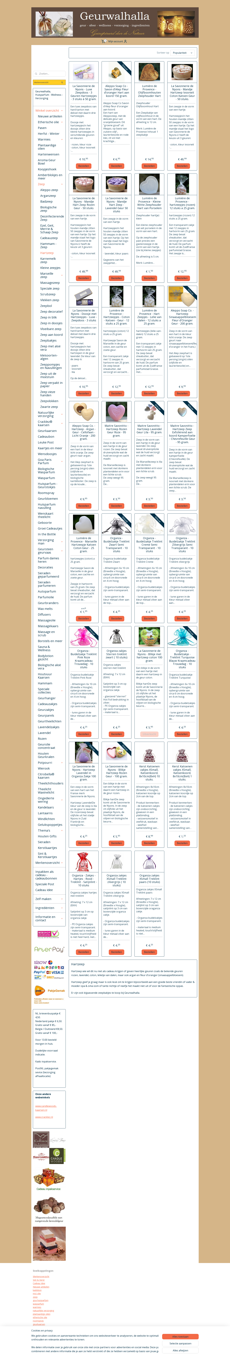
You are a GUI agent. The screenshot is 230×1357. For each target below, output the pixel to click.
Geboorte (45, 523)
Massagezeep (50, 283)
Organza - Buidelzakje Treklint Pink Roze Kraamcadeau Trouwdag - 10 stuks (84, 659)
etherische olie (40, 1317)
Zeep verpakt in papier (51, 384)
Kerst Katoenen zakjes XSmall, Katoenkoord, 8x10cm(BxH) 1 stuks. (182, 773)
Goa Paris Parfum (50, 461)
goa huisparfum (40, 1300)
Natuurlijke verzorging (50, 414)
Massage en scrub (46, 633)
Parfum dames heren (48, 560)
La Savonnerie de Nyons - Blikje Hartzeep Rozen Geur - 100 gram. (116, 771)
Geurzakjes (46, 710)
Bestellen (83, 166)
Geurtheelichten (49, 721)
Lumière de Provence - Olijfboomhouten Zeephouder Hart (149, 90)
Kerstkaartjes (47, 848)
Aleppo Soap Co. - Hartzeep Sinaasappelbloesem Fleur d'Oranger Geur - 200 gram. (182, 317)
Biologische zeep (48, 209)
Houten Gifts (47, 836)
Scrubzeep (48, 294)
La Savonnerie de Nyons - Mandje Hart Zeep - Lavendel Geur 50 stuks (116, 205)
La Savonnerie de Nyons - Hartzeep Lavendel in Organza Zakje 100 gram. (83, 773)
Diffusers (44, 614)
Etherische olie (50, 122)
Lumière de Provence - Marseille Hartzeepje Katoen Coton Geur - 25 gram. (83, 545)
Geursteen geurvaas (50, 550)
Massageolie (47, 620)
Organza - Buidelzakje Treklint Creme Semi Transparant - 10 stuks (149, 545)
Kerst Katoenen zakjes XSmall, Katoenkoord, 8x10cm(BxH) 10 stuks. (149, 773)
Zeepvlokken (49, 401)
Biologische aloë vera (49, 666)
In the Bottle (47, 534)
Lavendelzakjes (48, 727)
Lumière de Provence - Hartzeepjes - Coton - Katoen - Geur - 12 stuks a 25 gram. (116, 317)
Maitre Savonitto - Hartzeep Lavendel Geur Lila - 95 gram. (149, 429)
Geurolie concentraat (46, 746)
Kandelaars (46, 807)
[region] (95, 1343)
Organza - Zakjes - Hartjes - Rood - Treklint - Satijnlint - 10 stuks (83, 880)
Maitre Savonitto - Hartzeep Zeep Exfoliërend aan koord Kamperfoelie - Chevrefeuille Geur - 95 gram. (182, 434)
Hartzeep (47, 253)
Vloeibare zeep (50, 329)
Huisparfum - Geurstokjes (47, 485)
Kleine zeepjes (50, 268)
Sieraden (44, 842)
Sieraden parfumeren (47, 584)
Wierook (44, 768)
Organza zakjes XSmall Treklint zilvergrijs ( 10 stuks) (116, 880)
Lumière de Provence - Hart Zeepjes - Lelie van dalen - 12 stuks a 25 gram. (149, 317)
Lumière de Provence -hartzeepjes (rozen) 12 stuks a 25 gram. (182, 203)
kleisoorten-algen (49, 357)
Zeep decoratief (51, 311)
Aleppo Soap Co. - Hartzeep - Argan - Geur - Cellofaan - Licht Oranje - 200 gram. (84, 432)
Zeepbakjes (48, 340)
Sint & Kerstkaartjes (47, 855)
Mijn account (117, 41)
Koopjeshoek (47, 169)
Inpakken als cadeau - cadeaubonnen (46, 875)
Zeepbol (46, 306)
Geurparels (46, 715)
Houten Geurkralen (46, 755)
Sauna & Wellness (44, 648)
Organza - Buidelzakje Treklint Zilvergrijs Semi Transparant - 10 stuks (182, 545)
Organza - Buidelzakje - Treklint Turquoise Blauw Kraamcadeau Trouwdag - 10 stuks (182, 659)
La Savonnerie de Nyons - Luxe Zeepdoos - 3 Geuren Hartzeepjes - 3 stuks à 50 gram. (84, 92)
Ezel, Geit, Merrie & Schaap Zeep (49, 228)
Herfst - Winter (48, 134)
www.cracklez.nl (44, 1117)
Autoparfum (47, 591)
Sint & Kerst (39, 1280)
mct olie (37, 1293)
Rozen (42, 739)
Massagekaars (48, 626)
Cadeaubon (46, 436)
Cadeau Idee (39, 1283)
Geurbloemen (48, 499)
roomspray (38, 1320)
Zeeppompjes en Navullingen (51, 366)
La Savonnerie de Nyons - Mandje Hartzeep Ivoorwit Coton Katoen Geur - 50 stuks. (182, 92)
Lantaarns (45, 813)
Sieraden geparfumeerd (48, 575)
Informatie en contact (49, 918)
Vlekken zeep (49, 300)
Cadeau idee (44, 890)
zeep (35, 1297)
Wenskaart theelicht (45, 515)
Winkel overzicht (49, 110)
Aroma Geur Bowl (47, 161)
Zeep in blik (48, 317)
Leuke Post (46, 442)
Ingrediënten (49, 908)
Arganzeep (48, 196)
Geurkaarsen (47, 431)
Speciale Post (44, 884)
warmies (37, 1307)
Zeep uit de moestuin (48, 375)
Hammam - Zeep (48, 245)
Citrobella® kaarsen (46, 776)
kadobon (37, 1290)
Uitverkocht (149, 734)
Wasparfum (46, 478)
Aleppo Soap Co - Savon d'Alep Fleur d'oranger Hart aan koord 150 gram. (116, 90)
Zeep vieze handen (47, 393)
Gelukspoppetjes (50, 825)
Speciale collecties (50, 690)
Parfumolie (46, 597)
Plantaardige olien (47, 147)
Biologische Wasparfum (46, 470)
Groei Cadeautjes (50, 528)
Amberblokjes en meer (50, 176)
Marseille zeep (51, 275)
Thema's (50, 830)
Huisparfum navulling (47, 506)
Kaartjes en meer (50, 448)
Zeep (50, 184)
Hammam (45, 683)
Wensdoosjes (47, 454)
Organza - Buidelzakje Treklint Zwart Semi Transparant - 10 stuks (116, 545)
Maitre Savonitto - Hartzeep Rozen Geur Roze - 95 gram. (116, 430)
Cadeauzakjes (47, 704)
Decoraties (45, 567)
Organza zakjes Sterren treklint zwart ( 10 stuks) (116, 654)
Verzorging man (50, 541)
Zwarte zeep (49, 407)
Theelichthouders (50, 783)
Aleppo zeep (49, 190)
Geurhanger (47, 698)
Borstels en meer (50, 641)
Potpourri (50, 763)
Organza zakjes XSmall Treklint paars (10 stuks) (149, 879)
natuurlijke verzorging (43, 1310)
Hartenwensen (48, 154)
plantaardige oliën (41, 1314)
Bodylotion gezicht (45, 657)
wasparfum (38, 1303)
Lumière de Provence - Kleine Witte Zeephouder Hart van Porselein (149, 203)
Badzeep (46, 201)
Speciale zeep (49, 288)
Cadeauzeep (49, 238)
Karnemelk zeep (48, 260)
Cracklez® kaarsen (50, 423)
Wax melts (45, 609)
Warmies (50, 139)
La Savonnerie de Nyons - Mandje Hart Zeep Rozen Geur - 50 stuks (84, 203)
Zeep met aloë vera (50, 348)
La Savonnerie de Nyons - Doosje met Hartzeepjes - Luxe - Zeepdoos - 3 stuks (84, 315)
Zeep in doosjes (51, 323)
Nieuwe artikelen (50, 116)
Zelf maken (49, 899)
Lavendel (44, 733)
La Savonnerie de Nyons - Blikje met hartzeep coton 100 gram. (149, 655)
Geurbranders (48, 603)
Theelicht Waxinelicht (46, 790)
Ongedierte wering (50, 800)
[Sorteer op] (183, 53)
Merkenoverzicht (49, 863)
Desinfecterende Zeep (52, 218)
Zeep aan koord (51, 335)
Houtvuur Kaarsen (45, 675)
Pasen (42, 128)
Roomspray (46, 493)
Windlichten (46, 819)
